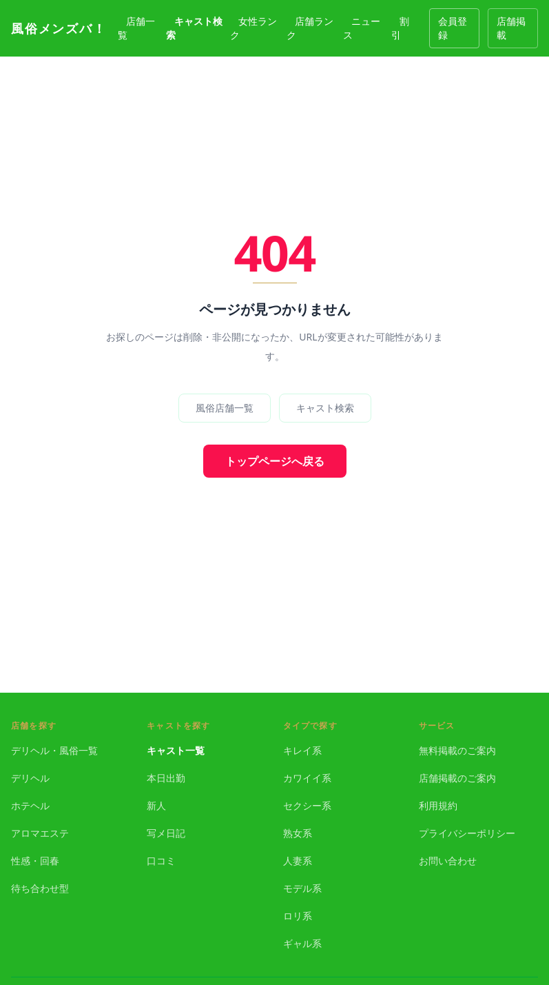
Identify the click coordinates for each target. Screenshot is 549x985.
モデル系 (302, 888)
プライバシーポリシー (467, 833)
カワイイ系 (307, 777)
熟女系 (297, 833)
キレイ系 (302, 750)
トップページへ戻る (274, 461)
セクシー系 (307, 805)
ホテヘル (30, 805)
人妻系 (297, 860)
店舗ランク (310, 27)
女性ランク (253, 27)
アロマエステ (40, 833)
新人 (156, 805)
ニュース (361, 27)
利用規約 (438, 805)
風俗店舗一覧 (224, 407)
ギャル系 (302, 943)
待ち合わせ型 (40, 888)
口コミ (161, 860)
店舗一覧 (136, 27)
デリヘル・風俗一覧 (54, 750)
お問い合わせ (448, 860)
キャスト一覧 (176, 750)
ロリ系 (297, 915)
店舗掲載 (511, 27)
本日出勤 (166, 777)
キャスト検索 (194, 27)
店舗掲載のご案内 (457, 777)
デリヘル (30, 777)
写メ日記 (166, 833)
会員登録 (452, 27)
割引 (400, 27)
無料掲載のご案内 (457, 750)
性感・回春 (35, 860)
